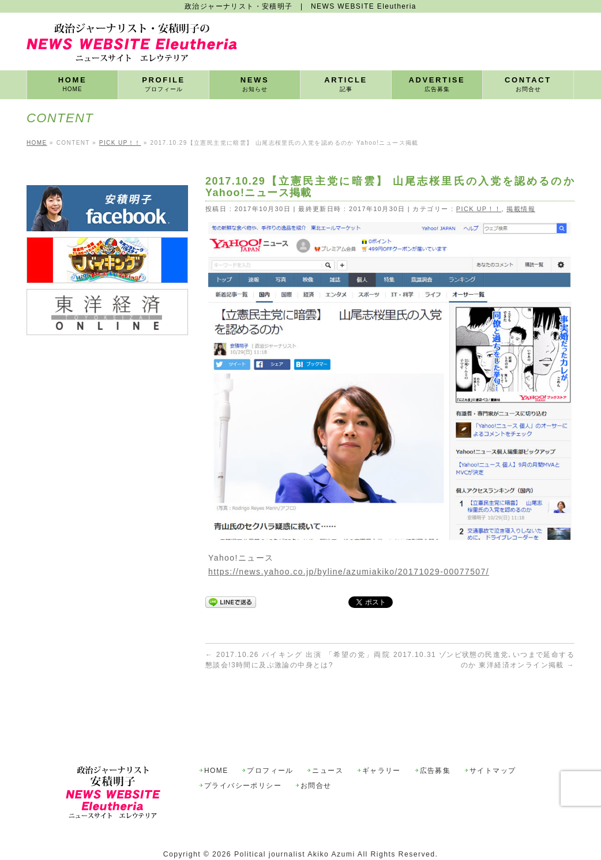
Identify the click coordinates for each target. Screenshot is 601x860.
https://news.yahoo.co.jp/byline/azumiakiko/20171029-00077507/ (348, 571)
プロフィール (270, 744)
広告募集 (435, 744)
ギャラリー (381, 744)
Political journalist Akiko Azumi (294, 828)
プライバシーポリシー (242, 759)
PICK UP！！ (479, 208)
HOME (216, 744)
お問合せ (316, 759)
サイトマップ (492, 744)
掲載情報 (520, 208)
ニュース (327, 744)
